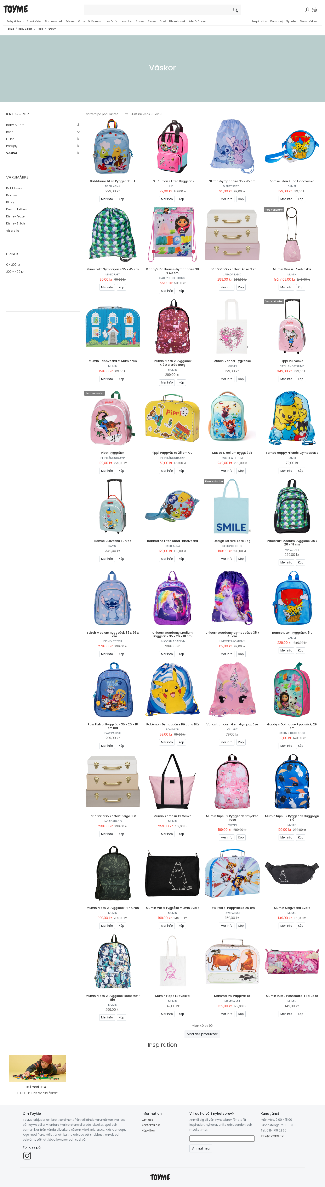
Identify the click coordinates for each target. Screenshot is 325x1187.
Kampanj (276, 21)
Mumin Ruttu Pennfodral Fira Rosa (292, 996)
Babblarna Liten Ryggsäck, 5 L (112, 181)
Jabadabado (232, 274)
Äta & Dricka (197, 21)
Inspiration (259, 21)
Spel (163, 21)
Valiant (232, 729)
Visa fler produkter (202, 1034)
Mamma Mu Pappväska (232, 996)
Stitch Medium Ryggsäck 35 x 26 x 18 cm (113, 634)
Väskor (51, 28)
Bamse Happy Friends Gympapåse (292, 453)
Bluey (10, 202)
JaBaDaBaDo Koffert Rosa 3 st (232, 269)
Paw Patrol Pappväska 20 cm (232, 908)
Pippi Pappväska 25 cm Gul (172, 453)
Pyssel (152, 21)
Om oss (147, 1120)
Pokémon (172, 729)
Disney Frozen (16, 216)
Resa (40, 28)
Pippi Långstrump (292, 366)
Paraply (11, 146)
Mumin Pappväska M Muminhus (113, 361)
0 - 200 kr (13, 265)
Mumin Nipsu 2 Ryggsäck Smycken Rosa (232, 818)
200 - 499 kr (15, 272)
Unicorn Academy (172, 641)
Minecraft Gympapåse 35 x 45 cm (113, 269)
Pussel (140, 21)
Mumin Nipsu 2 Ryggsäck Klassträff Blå (113, 997)
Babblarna (14, 188)
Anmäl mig (201, 1148)
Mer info (107, 199)
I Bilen (10, 139)
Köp (121, 199)
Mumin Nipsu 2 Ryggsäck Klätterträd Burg (173, 363)
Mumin (291, 274)
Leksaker (126, 21)
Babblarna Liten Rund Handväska (172, 541)
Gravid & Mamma (90, 21)
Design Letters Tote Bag (232, 541)
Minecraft (113, 274)
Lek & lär (111, 21)
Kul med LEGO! (37, 1087)
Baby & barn (14, 21)
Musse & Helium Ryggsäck (232, 453)
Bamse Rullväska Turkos (112, 541)
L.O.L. (172, 186)
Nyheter (291, 21)
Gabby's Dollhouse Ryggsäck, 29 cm (292, 726)
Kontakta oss (151, 1125)
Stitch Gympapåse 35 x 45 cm (232, 181)
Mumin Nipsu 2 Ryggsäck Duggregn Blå (292, 818)
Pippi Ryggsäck (112, 453)
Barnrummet (53, 21)
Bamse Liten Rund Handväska (291, 181)
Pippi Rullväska (291, 361)
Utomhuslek (177, 21)
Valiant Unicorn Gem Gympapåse (232, 724)
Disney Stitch (15, 223)
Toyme (10, 28)
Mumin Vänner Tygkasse (232, 361)
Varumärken (308, 21)
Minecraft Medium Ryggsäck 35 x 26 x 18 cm (292, 542)
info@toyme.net (273, 1136)
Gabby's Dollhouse (172, 278)
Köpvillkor (148, 1130)
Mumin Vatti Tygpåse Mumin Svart (172, 908)
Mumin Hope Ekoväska (172, 996)
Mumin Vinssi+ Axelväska (292, 269)
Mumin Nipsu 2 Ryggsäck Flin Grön (113, 908)
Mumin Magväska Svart (292, 908)
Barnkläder (34, 21)
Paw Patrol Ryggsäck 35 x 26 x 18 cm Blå (113, 726)
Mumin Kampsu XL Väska (173, 816)
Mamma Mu (232, 1001)
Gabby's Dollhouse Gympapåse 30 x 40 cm (172, 271)
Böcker (70, 21)
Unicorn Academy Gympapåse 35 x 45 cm (232, 634)
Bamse (11, 195)
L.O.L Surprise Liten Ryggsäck (172, 181)
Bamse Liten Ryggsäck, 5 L (292, 633)
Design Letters (16, 209)
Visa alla (12, 231)
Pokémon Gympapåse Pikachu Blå (172, 724)
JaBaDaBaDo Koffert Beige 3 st (113, 816)
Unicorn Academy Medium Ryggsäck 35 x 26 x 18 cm (172, 634)
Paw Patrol (112, 733)
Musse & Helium (232, 458)
